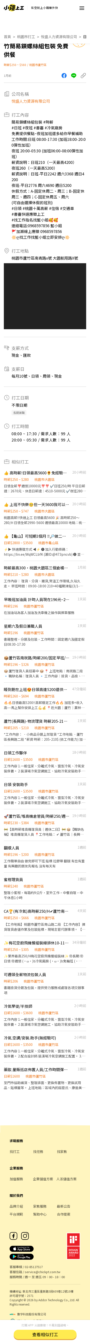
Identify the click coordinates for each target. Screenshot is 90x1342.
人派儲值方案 (66, 1178)
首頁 (7, 36)
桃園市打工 (26, 36)
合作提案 (63, 1214)
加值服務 (16, 1178)
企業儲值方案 (43, 1178)
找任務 (38, 1151)
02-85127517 (34, 1266)
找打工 (15, 1151)
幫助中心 (40, 1214)
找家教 (62, 1151)
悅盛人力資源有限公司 (59, 36)
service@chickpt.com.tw (42, 1272)
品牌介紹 (16, 1206)
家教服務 (40, 1206)
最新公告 (63, 1206)
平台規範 (16, 1214)
